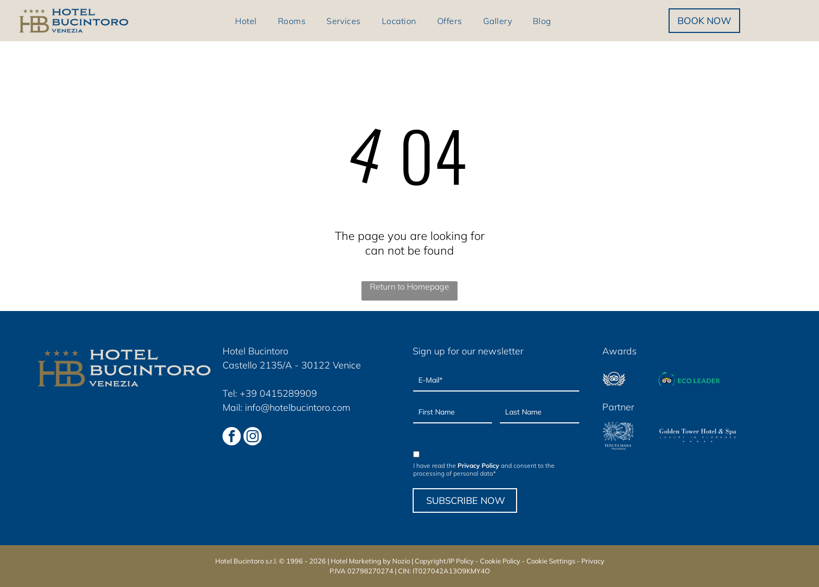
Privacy (592, 561)
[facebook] (232, 437)
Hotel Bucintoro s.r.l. (246, 561)
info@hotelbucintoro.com (297, 407)
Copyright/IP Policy (444, 561)
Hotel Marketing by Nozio (370, 561)
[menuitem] (246, 20)
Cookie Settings (550, 561)
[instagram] (252, 437)
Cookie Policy (500, 561)
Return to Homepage (409, 286)
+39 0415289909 (278, 393)
